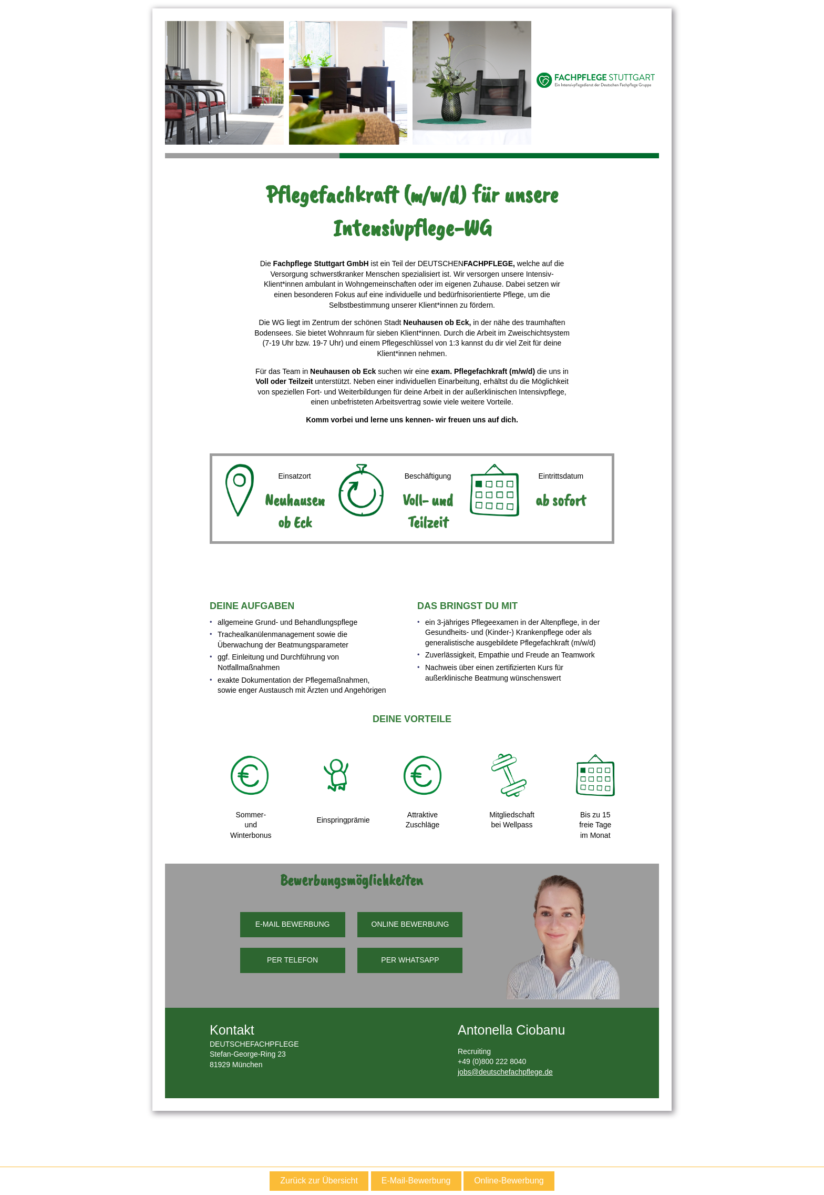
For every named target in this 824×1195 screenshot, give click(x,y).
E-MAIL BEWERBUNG (292, 924)
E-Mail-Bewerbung (416, 1180)
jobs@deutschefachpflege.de (505, 1072)
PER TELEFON (292, 960)
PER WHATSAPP (410, 960)
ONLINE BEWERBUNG (410, 924)
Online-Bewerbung (509, 1180)
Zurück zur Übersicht (319, 1180)
